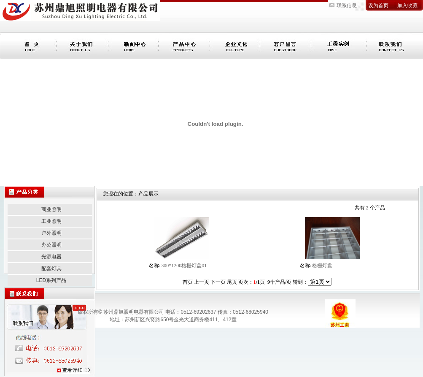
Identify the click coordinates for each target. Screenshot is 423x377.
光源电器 (51, 257)
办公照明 (51, 245)
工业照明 (51, 221)
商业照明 (51, 209)
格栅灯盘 (322, 266)
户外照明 (51, 233)
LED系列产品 (51, 280)
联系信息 (347, 5)
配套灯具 (51, 268)
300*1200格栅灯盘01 (184, 266)
